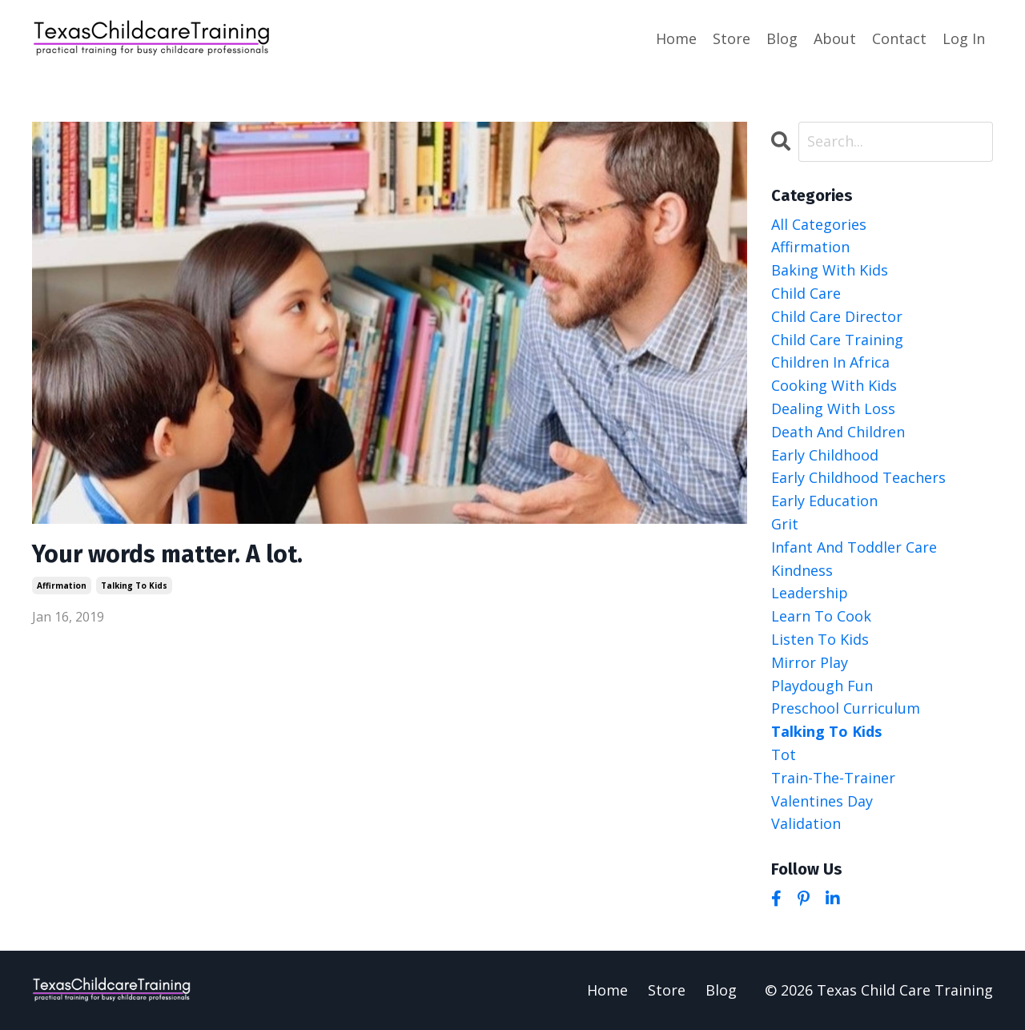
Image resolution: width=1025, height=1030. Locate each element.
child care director (836, 316)
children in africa (830, 362)
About (835, 38)
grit (784, 523)
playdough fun (822, 685)
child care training (837, 339)
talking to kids (134, 585)
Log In (964, 38)
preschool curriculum (845, 708)
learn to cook (821, 616)
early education (824, 500)
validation (806, 823)
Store (731, 38)
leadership (809, 592)
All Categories (818, 224)
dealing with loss (833, 408)
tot (783, 754)
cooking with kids (834, 385)
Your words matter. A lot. (167, 554)
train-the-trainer (833, 777)
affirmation (61, 585)
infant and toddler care (854, 547)
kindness (802, 570)
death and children (838, 431)
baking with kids (829, 270)
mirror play (809, 662)
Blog (782, 38)
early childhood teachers (858, 477)
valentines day (822, 801)
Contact (899, 38)
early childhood (824, 455)
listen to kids (820, 639)
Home (676, 38)
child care (806, 293)
